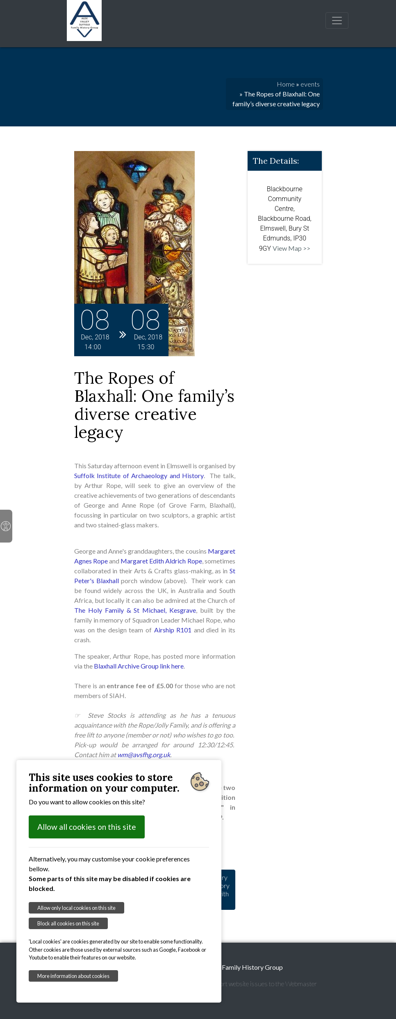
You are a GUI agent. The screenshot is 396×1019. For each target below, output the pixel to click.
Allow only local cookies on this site (76, 908)
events (310, 84)
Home (286, 84)
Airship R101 (173, 630)
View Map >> (291, 248)
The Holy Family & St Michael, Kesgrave (135, 610)
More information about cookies (73, 976)
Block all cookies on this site (68, 923)
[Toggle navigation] (336, 20)
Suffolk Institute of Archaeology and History (139, 475)
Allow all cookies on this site (86, 826)
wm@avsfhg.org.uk (143, 754)
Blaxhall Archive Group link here (139, 666)
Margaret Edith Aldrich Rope (161, 561)
